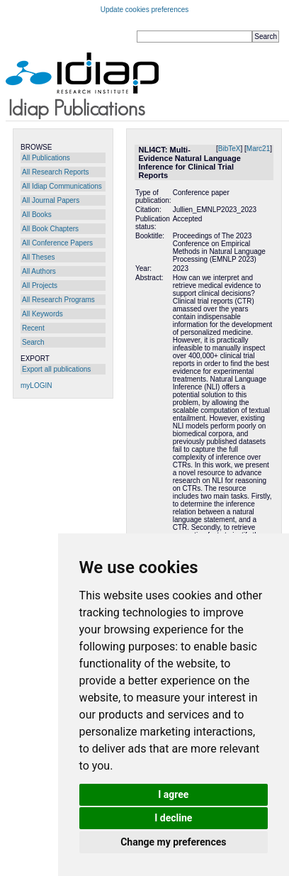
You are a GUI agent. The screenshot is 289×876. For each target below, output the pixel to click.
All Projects (39, 285)
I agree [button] (173, 794)
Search (33, 342)
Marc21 (258, 149)
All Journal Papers (50, 200)
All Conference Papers (57, 243)
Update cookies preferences (145, 9)
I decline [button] (173, 818)
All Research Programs (58, 300)
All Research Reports (55, 172)
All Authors (39, 271)
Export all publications (56, 369)
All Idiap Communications (62, 186)
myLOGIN (36, 385)
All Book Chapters (50, 229)
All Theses (38, 257)
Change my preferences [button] (173, 842)
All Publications (46, 158)
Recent (33, 328)
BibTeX (229, 149)
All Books (37, 214)
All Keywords (42, 314)
